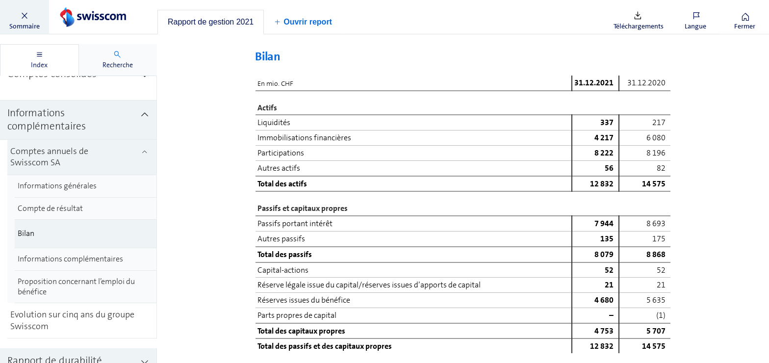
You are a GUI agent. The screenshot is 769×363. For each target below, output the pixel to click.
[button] (24, 17)
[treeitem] (78, 76)
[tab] (210, 22)
